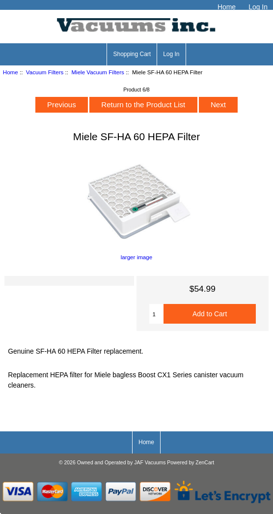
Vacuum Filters (44, 72)
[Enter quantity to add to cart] (156, 314)
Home (227, 7)
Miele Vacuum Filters (97, 72)
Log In (258, 7)
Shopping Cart (132, 54)
